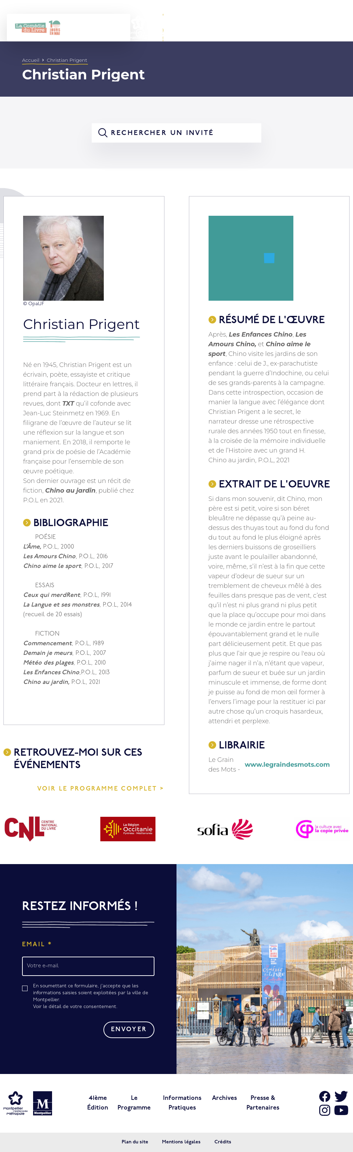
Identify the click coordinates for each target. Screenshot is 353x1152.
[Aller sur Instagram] (325, 1110)
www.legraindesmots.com (287, 764)
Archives (224, 1098)
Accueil (30, 60)
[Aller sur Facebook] (325, 1096)
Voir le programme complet (97, 789)
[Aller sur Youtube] (341, 1110)
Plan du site (135, 1142)
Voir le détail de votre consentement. (75, 1006)
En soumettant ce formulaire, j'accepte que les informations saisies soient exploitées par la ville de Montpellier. (93, 997)
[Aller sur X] (341, 1096)
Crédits (222, 1142)
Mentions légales (181, 1142)
